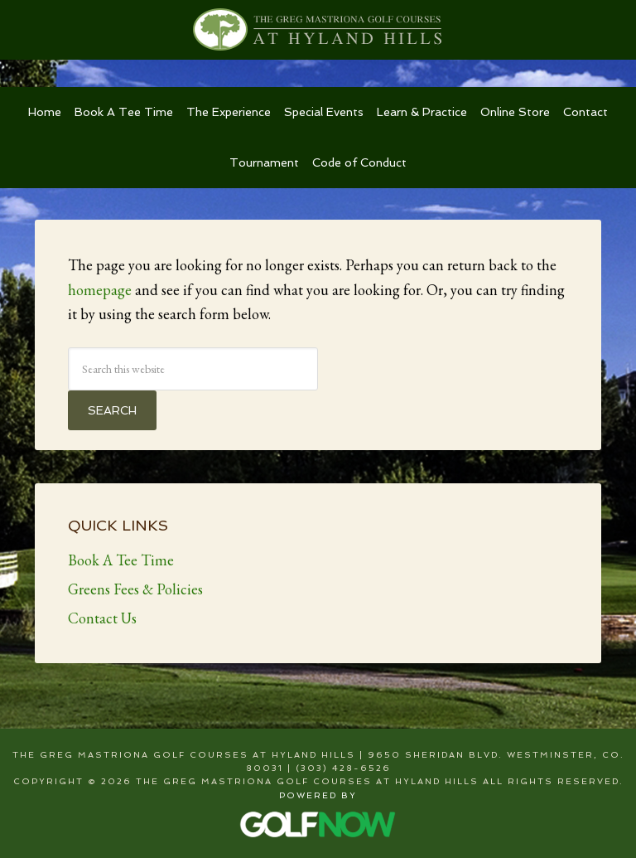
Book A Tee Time (121, 560)
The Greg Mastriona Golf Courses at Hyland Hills (318, 30)
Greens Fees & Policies (135, 589)
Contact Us (102, 618)
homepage (100, 289)
